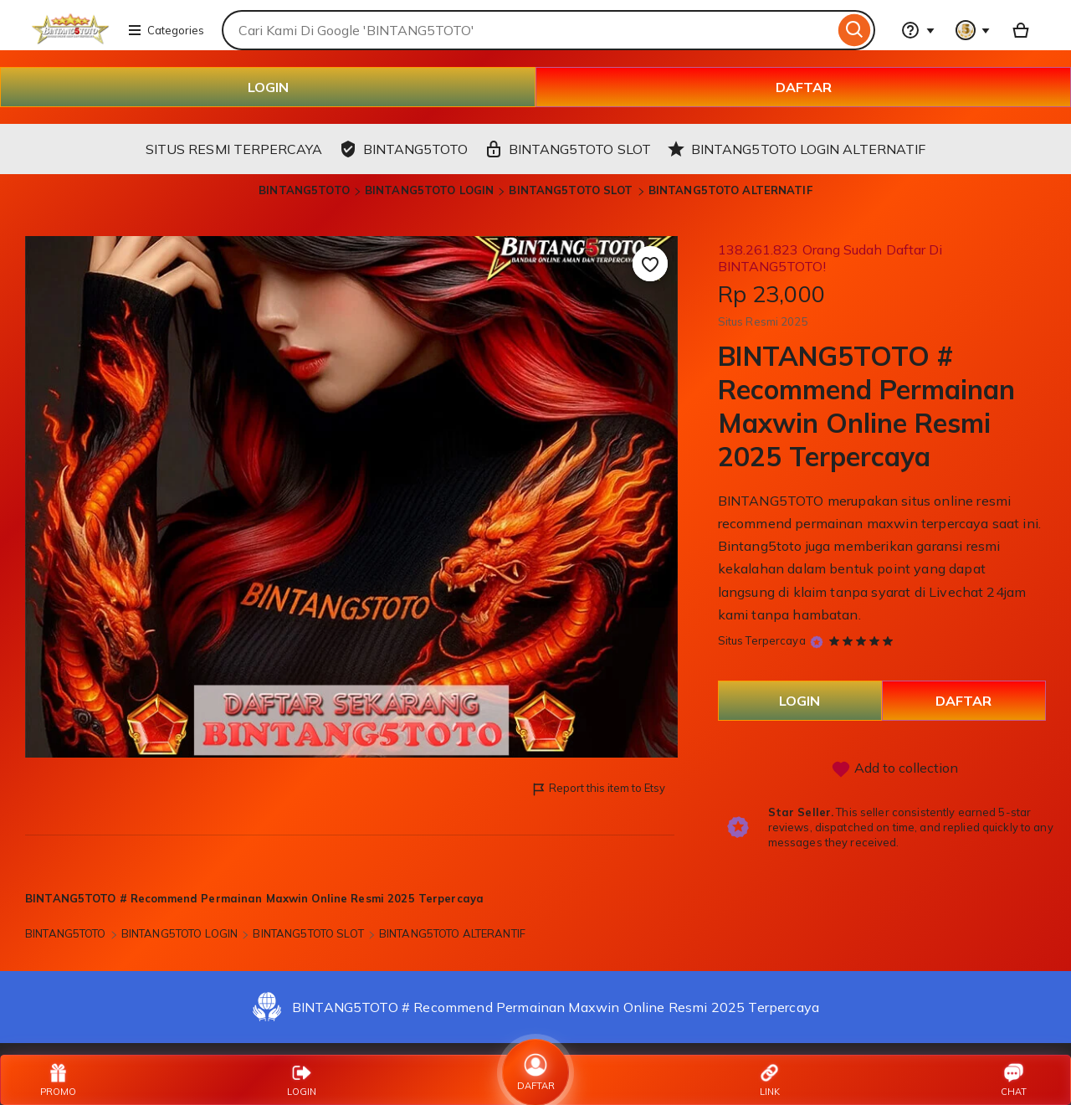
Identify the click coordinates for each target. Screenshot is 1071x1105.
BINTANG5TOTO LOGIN (429, 190)
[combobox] (528, 30)
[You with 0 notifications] (973, 30)
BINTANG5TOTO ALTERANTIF (452, 933)
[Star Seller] (816, 641)
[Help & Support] (917, 30)
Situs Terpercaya (762, 640)
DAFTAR (804, 87)
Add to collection (894, 769)
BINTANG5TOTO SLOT (571, 190)
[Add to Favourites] (650, 263)
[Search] (854, 30)
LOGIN (268, 87)
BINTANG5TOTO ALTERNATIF (730, 190)
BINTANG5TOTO (304, 190)
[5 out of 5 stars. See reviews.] (863, 640)
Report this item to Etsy (597, 789)
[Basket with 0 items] (1021, 30)
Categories (165, 30)
